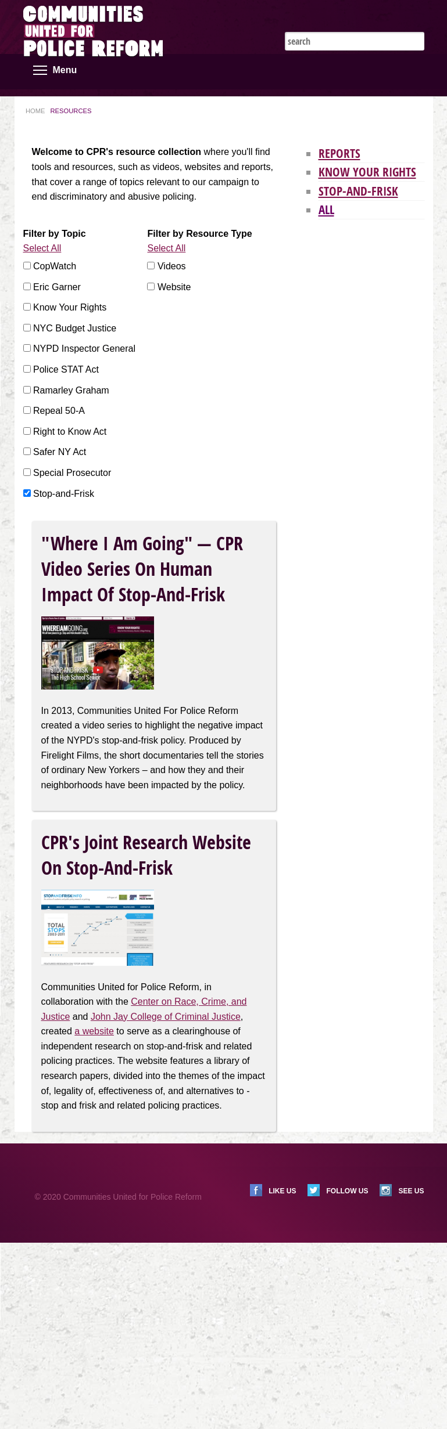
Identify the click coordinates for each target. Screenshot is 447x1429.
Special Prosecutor (72, 473)
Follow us (347, 1191)
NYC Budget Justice (74, 328)
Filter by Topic (54, 234)
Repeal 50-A (59, 411)
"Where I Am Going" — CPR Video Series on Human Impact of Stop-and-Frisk (142, 569)
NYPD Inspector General (84, 348)
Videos (172, 266)
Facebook (382, 17)
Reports (339, 153)
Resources (71, 110)
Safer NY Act (59, 452)
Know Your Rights (69, 307)
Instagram (400, 17)
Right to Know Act (69, 431)
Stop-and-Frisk (63, 494)
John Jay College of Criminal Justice (166, 1017)
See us (411, 1191)
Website (174, 287)
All (326, 209)
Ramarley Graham (71, 390)
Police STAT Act (66, 369)
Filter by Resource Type (199, 234)
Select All (42, 248)
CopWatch (54, 266)
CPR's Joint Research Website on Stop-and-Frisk (146, 855)
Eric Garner (57, 287)
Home (35, 110)
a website (94, 1031)
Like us (282, 1191)
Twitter (365, 17)
